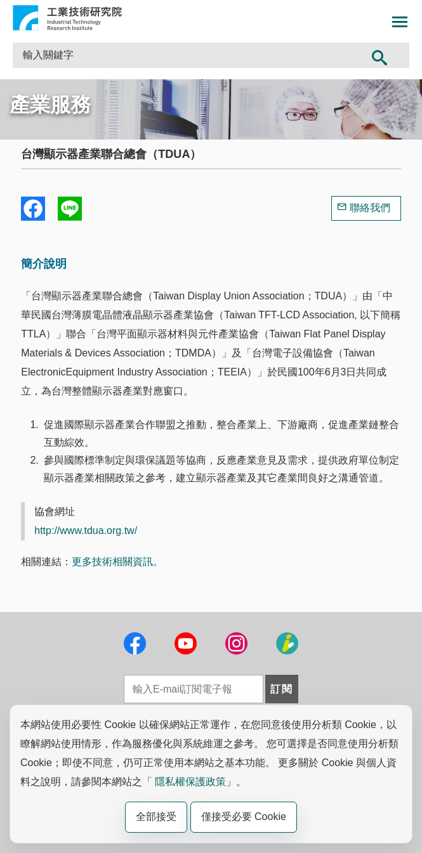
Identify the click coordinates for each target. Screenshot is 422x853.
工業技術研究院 (67, 17)
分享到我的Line (70, 209)
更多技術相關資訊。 (117, 561)
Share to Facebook (33, 209)
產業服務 (50, 104)
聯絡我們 (370, 207)
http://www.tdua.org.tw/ (85, 530)
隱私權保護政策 (190, 781)
